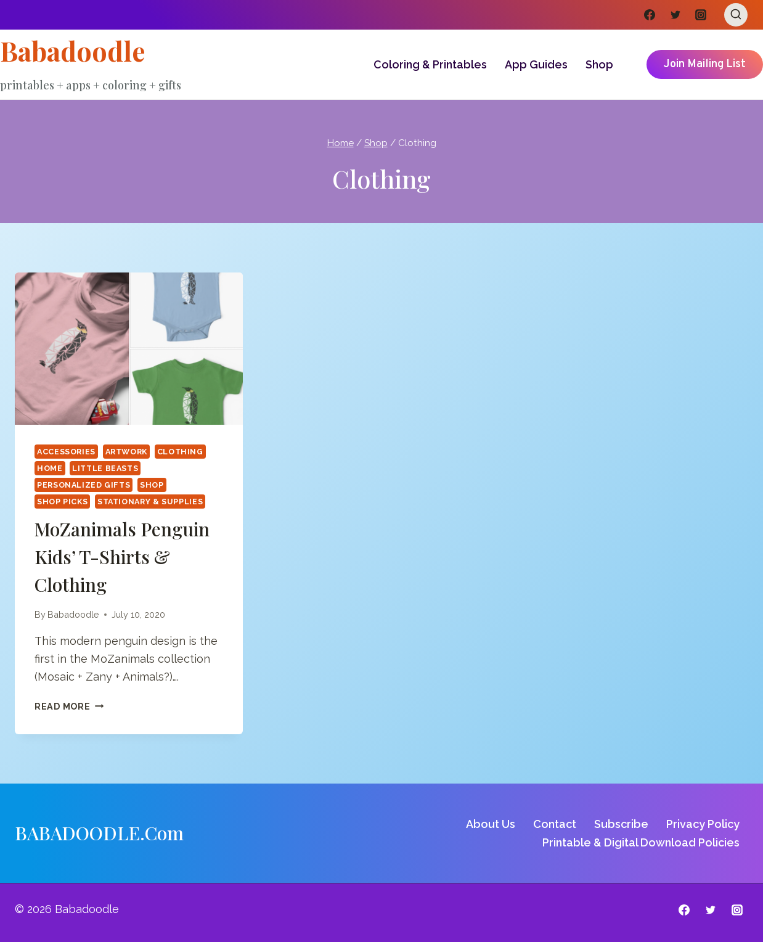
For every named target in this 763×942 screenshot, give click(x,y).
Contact (554, 823)
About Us (490, 823)
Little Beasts (105, 468)
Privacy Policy (703, 823)
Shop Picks (62, 501)
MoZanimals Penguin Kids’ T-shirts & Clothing (122, 557)
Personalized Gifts (83, 484)
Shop (599, 64)
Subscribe (621, 823)
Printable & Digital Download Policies (641, 842)
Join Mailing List (705, 64)
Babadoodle (73, 614)
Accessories (66, 451)
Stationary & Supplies (150, 501)
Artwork (126, 451)
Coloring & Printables (430, 64)
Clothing (180, 451)
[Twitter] (675, 15)
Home (50, 468)
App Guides (536, 64)
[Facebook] (650, 15)
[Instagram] (701, 15)
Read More (69, 706)
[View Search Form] (736, 15)
